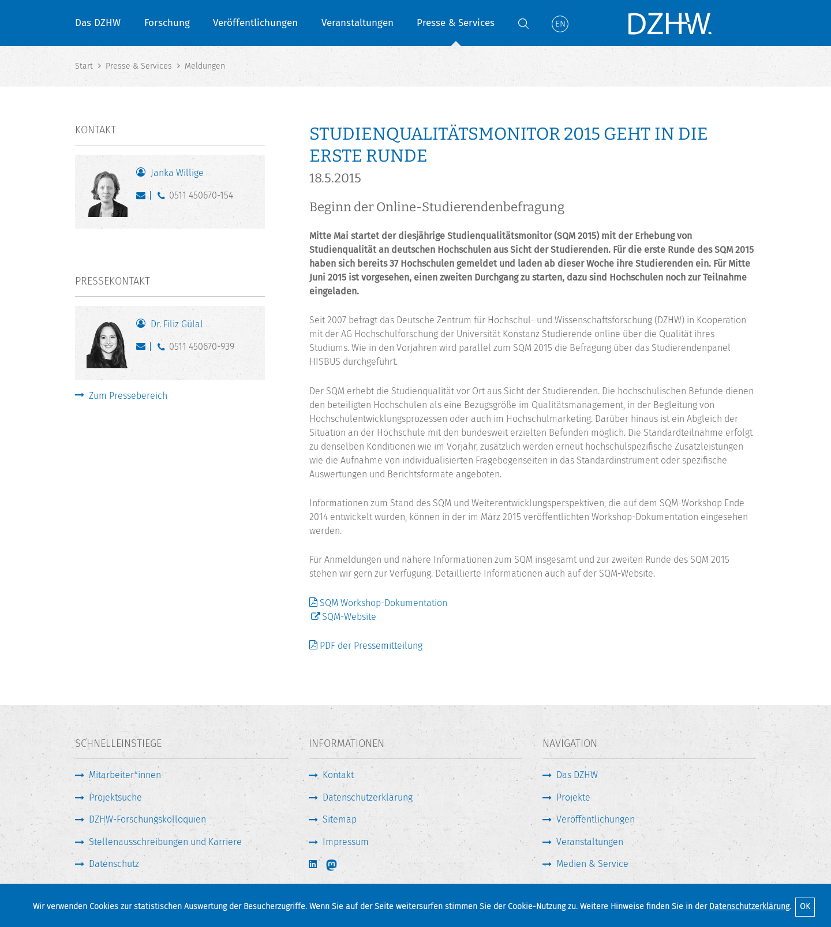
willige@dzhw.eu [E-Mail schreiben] (143, 198)
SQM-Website (349, 616)
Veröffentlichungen (255, 23)
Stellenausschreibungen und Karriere (165, 841)
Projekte (573, 797)
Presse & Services (456, 23)
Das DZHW (98, 23)
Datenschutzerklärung (749, 906)
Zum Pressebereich (128, 395)
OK (805, 906)
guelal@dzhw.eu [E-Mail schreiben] (143, 349)
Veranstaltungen (357, 23)
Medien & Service (592, 863)
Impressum (346, 841)
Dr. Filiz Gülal (177, 324)
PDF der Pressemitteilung (371, 645)
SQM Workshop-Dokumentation (383, 602)
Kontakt (338, 774)
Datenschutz (114, 863)
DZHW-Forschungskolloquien (147, 819)
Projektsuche (115, 797)
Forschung (167, 23)
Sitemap (340, 819)
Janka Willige (177, 172)
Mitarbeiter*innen (125, 774)
